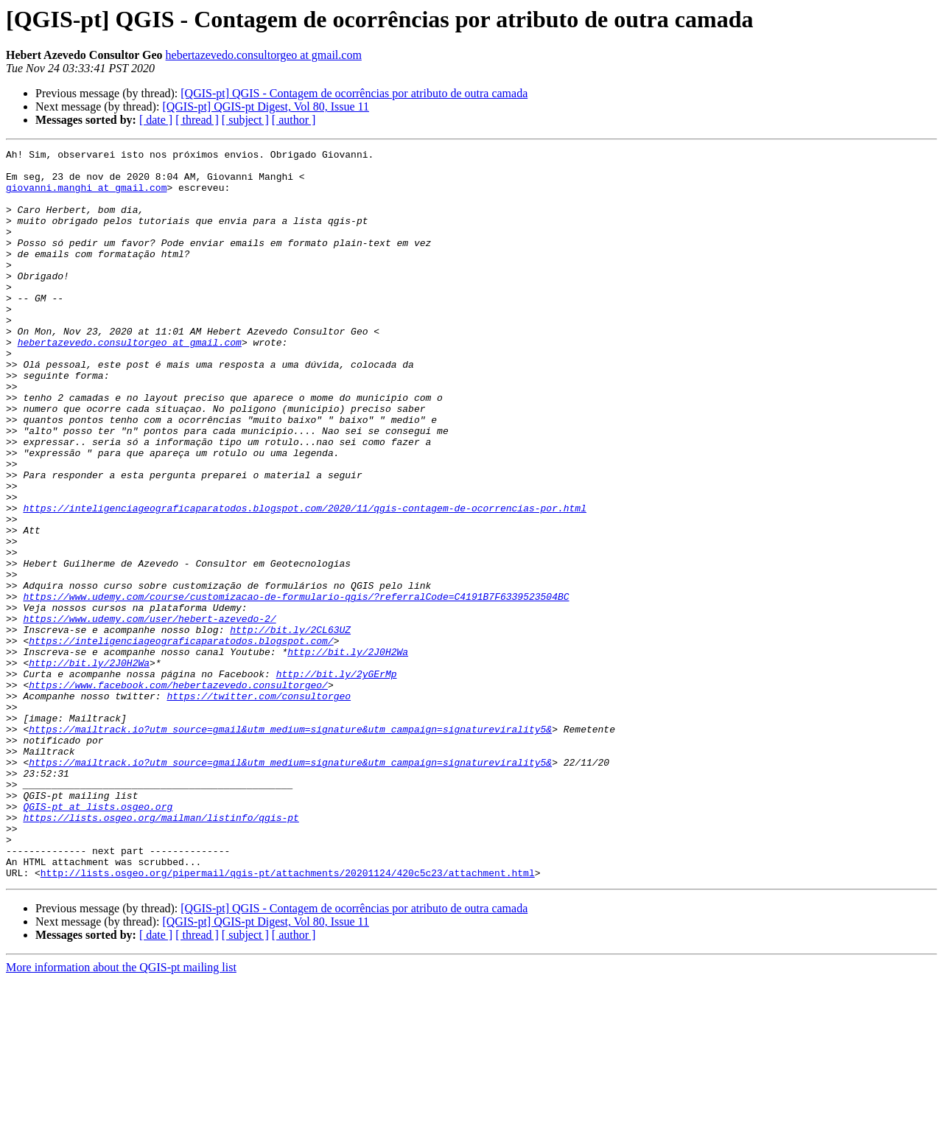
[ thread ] (197, 119)
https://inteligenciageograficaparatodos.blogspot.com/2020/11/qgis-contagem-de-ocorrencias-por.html (304, 580)
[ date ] (155, 119)
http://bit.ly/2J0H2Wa (347, 753)
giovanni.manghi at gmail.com (86, 196)
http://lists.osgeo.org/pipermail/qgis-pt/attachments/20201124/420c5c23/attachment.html (288, 1018)
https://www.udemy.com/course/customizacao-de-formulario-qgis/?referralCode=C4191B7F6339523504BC (296, 686)
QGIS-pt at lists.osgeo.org (97, 938)
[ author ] (294, 119)
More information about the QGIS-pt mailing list (121, 1113)
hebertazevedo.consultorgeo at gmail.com (264, 55)
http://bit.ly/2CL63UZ (290, 726)
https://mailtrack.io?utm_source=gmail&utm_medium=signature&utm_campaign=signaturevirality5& (290, 846)
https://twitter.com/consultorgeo (258, 806)
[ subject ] (245, 119)
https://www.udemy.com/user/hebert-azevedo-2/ (149, 713)
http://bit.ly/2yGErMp (336, 779)
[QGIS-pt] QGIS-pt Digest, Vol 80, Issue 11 (265, 106)
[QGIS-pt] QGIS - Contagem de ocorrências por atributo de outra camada (353, 93)
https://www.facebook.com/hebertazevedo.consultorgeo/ (178, 793)
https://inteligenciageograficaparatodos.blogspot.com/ (181, 739)
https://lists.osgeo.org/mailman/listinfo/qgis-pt (160, 952)
